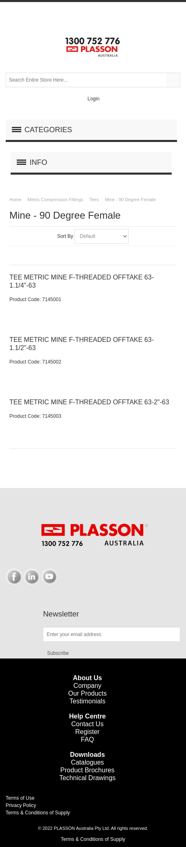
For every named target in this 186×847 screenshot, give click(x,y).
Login (93, 99)
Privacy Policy (21, 805)
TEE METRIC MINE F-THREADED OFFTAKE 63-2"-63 (89, 402)
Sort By (65, 236)
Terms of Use (20, 798)
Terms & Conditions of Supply (38, 813)
